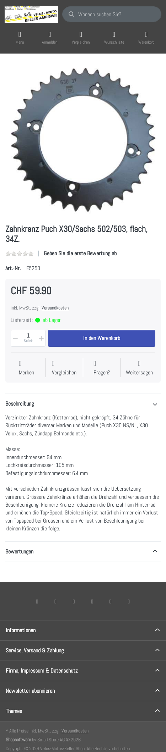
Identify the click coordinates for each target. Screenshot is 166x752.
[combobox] (111, 14)
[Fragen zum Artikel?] (101, 368)
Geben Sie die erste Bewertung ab (80, 253)
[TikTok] (92, 601)
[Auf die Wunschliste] (26, 368)
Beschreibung (19, 403)
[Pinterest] (129, 601)
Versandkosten (55, 308)
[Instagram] (74, 601)
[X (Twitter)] (55, 601)
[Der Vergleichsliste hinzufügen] (64, 368)
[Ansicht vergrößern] (83, 139)
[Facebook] (37, 601)
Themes (14, 711)
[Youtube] (110, 601)
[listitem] (83, 139)
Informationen (21, 630)
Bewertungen (19, 551)
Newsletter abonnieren (30, 691)
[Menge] (28, 338)
